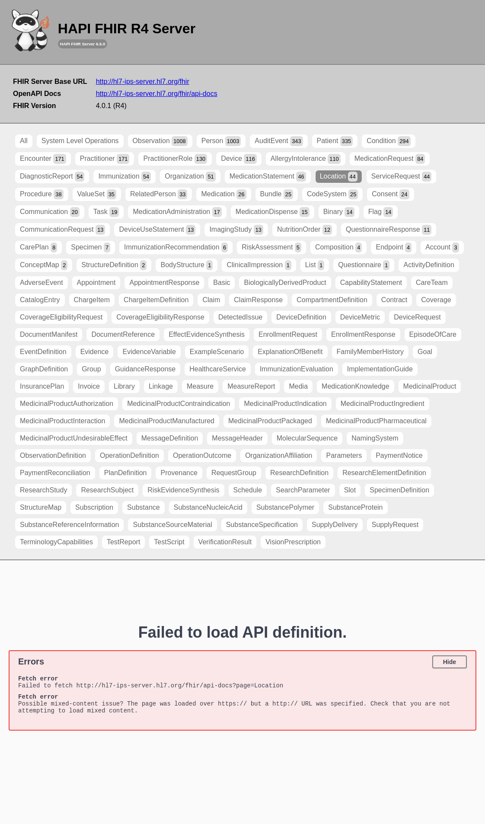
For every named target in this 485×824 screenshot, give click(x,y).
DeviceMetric (360, 317)
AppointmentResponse (164, 282)
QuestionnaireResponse (388, 230)
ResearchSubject (107, 490)
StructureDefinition (114, 265)
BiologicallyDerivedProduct (285, 282)
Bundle (277, 194)
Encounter (43, 159)
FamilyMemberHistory (370, 351)
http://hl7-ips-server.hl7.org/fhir (142, 81)
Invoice (89, 386)
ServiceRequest (401, 177)
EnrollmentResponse (363, 334)
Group (91, 369)
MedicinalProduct (429, 386)
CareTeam (432, 282)
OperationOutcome (202, 455)
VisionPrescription (293, 542)
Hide (449, 661)
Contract (394, 299)
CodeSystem (332, 194)
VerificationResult (225, 542)
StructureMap (40, 507)
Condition (388, 141)
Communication (50, 212)
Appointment (96, 282)
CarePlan (38, 247)
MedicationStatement (268, 177)
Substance (143, 507)
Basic (221, 282)
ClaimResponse (258, 299)
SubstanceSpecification (262, 524)
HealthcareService (217, 369)
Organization (190, 177)
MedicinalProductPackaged (270, 421)
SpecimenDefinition (399, 490)
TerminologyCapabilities (56, 542)
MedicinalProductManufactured (166, 421)
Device (239, 159)
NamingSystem (374, 438)
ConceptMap (43, 265)
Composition (338, 247)
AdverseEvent (41, 282)
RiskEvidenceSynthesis (183, 490)
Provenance (178, 472)
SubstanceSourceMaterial (172, 524)
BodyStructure (186, 265)
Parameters (344, 455)
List (314, 265)
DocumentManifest (48, 334)
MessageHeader (237, 438)
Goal (425, 351)
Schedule (247, 490)
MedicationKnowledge (355, 386)
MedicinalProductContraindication (178, 403)
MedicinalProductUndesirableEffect (74, 438)
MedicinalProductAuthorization (66, 403)
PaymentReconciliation (55, 472)
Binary (338, 212)
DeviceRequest (417, 317)
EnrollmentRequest (287, 334)
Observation (160, 141)
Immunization (124, 177)
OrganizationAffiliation (278, 455)
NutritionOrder (304, 230)
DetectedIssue (240, 317)
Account (442, 247)
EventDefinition (43, 351)
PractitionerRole (175, 159)
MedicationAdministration (177, 212)
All (24, 140)
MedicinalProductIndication (285, 403)
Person (221, 141)
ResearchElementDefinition (384, 472)
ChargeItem (92, 299)
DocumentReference (123, 334)
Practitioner (105, 159)
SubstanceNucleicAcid (208, 507)
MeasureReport (251, 386)
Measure (200, 386)
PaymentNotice (399, 455)
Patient (335, 141)
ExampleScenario (217, 351)
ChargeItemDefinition (156, 299)
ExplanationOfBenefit (290, 351)
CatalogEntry (40, 299)
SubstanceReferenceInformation (69, 524)
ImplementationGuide (380, 369)
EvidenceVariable (148, 351)
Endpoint (394, 247)
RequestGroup (233, 472)
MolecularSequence (307, 438)
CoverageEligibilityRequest (61, 317)
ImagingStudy (236, 230)
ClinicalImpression (259, 265)
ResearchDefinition (299, 472)
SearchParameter (303, 490)
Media (298, 386)
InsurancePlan (42, 386)
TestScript (169, 542)
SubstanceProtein (355, 507)
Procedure (42, 194)
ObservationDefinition (53, 455)
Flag (380, 212)
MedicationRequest (389, 159)
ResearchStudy (43, 490)
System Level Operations (80, 140)
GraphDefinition (44, 369)
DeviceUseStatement (157, 230)
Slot (350, 490)
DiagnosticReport (52, 177)
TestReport (123, 542)
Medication (223, 194)
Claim (211, 299)
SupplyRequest (395, 524)
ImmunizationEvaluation (296, 369)
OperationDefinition (129, 455)
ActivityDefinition (428, 264)
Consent (390, 194)
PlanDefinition (125, 472)
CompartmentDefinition (332, 299)
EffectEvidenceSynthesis (207, 334)
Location (338, 177)
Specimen (90, 247)
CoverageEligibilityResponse (160, 317)
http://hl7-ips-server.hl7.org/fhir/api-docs (156, 93)
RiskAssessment (271, 247)
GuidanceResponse (145, 369)
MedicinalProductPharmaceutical (376, 421)
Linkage (161, 386)
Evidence (94, 351)
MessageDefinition (169, 438)
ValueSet (96, 194)
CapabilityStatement (371, 282)
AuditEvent (279, 141)
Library (124, 386)
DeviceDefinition (301, 317)
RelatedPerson (159, 194)
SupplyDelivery (335, 524)
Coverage (436, 299)
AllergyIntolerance (306, 159)
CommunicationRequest (62, 230)
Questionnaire (363, 265)
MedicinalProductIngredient (382, 403)
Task (106, 212)
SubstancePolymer (285, 507)
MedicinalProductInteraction (62, 421)
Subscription (94, 507)
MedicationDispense (273, 212)
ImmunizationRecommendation (176, 247)
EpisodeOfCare (432, 334)
